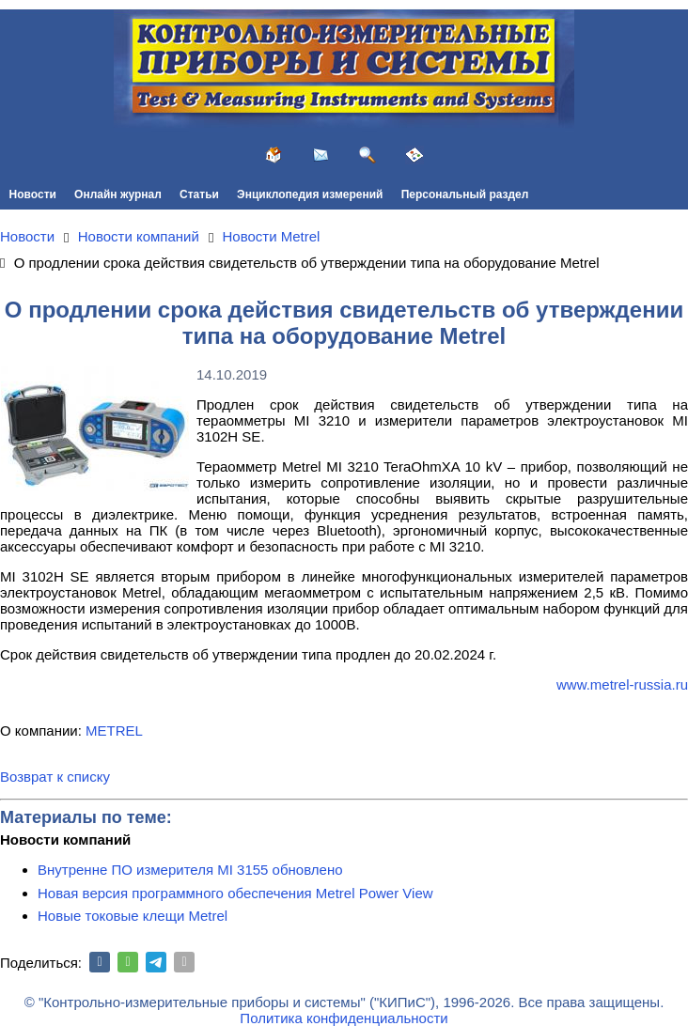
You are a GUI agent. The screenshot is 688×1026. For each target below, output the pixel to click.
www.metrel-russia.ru (622, 684)
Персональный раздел (465, 194)
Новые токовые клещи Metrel (132, 916)
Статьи (199, 194)
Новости (32, 194)
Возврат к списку (55, 777)
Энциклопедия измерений (310, 194)
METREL (114, 730)
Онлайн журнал (118, 194)
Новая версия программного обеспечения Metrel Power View (235, 893)
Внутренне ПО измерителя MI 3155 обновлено (190, 870)
